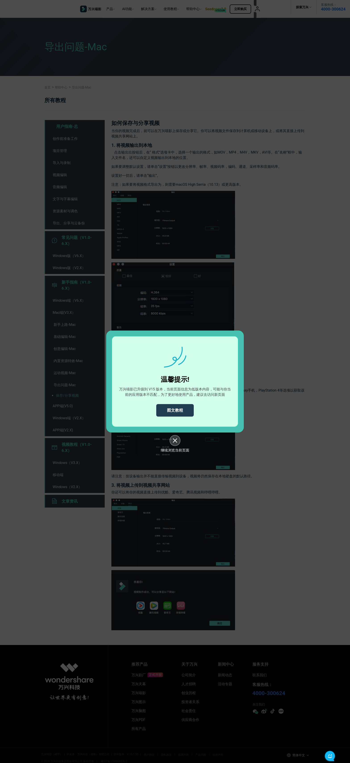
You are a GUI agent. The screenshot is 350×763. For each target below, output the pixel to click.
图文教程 (175, 410)
